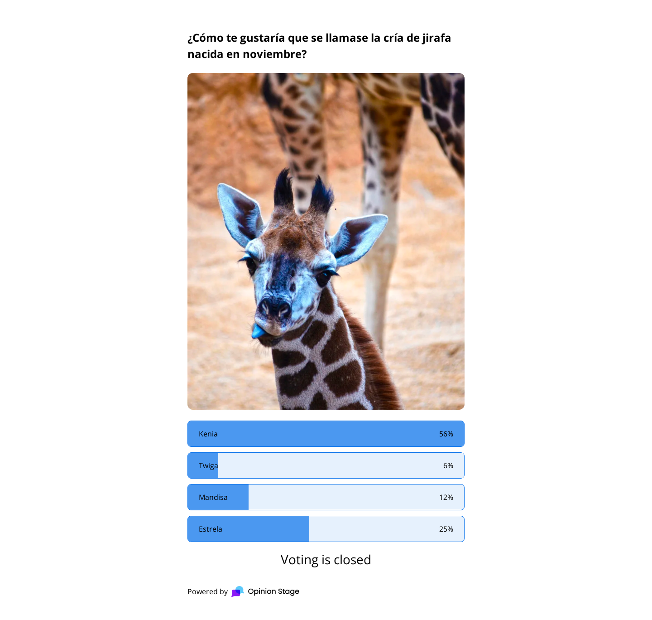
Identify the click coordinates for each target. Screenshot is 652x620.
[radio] (326, 434)
